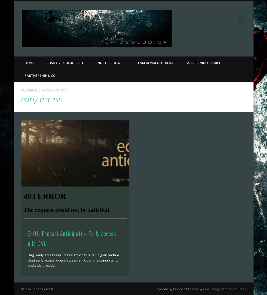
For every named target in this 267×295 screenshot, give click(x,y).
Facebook (221, 20)
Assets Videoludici (203, 62)
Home (29, 62)
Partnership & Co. (40, 75)
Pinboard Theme (185, 289)
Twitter (231, 20)
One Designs (212, 289)
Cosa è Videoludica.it (65, 62)
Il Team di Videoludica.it (153, 62)
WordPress (237, 289)
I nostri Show (108, 62)
